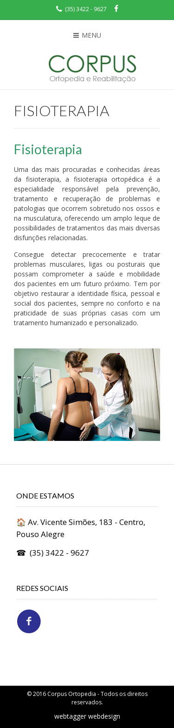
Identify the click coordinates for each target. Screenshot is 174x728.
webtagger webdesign (87, 716)
